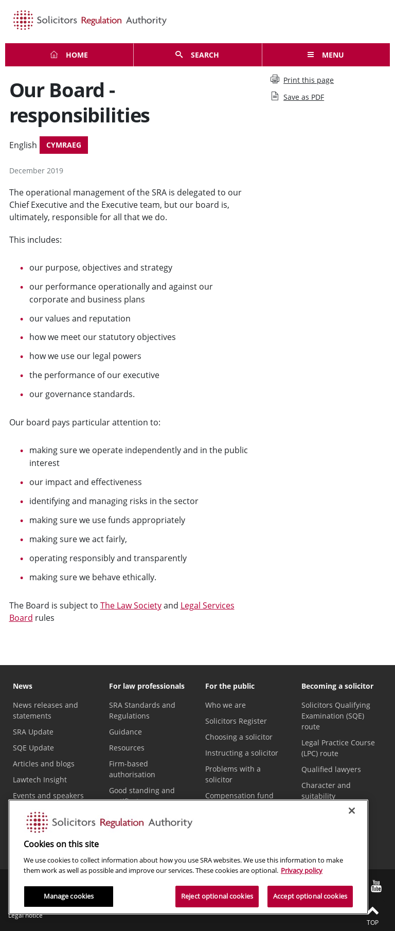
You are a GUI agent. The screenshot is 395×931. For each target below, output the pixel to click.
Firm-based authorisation (132, 769)
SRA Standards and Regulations (142, 710)
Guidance (125, 732)
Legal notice (25, 915)
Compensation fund (239, 795)
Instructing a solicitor (241, 753)
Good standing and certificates (142, 795)
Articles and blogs (44, 763)
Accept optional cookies (310, 896)
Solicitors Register (236, 721)
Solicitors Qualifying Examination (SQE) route (335, 715)
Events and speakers (48, 795)
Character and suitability (326, 790)
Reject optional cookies (217, 896)
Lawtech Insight (40, 779)
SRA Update (33, 732)
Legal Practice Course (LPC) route (338, 748)
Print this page (302, 80)
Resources (127, 748)
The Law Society (130, 605)
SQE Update (33, 748)
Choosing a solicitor (239, 737)
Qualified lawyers (331, 769)
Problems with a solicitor (233, 774)
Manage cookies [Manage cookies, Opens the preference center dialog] (69, 896)
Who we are (225, 705)
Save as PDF (297, 97)
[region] (188, 857)
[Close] (351, 810)
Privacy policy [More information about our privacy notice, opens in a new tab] (301, 870)
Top (372, 915)
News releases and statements (45, 710)
